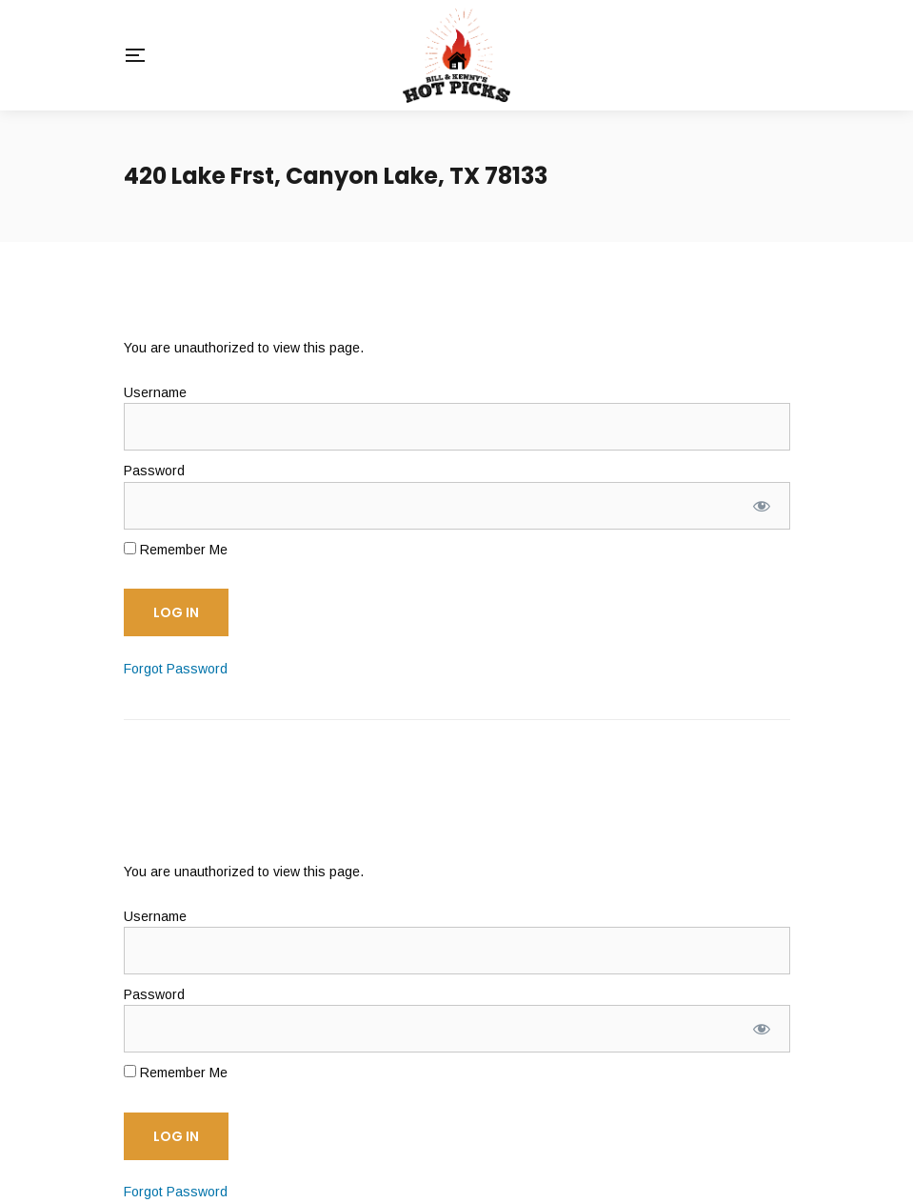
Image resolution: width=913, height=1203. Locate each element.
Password (154, 470)
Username (155, 392)
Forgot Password (176, 668)
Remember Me (176, 549)
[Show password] (761, 506)
